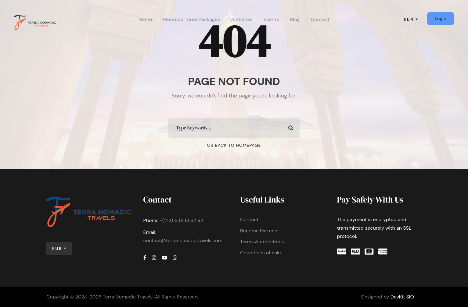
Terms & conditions (262, 241)
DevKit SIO (402, 297)
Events (271, 19)
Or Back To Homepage (234, 145)
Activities (242, 19)
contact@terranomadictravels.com (183, 240)
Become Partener (259, 231)
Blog (295, 19)
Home (145, 19)
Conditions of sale (260, 252)
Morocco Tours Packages (191, 19)
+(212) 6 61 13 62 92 (181, 220)
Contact (320, 19)
